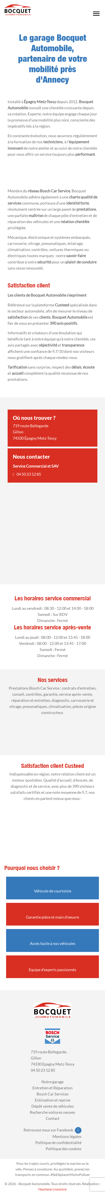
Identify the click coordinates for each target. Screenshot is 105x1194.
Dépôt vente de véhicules (52, 1106)
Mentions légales (66, 1136)
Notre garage (52, 1082)
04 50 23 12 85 (29, 474)
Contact (52, 1118)
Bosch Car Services (53, 1094)
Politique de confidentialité (58, 1142)
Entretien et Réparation (52, 1088)
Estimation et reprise (52, 1100)
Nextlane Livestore (52, 1189)
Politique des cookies (63, 1148)
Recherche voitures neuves (52, 1112)
